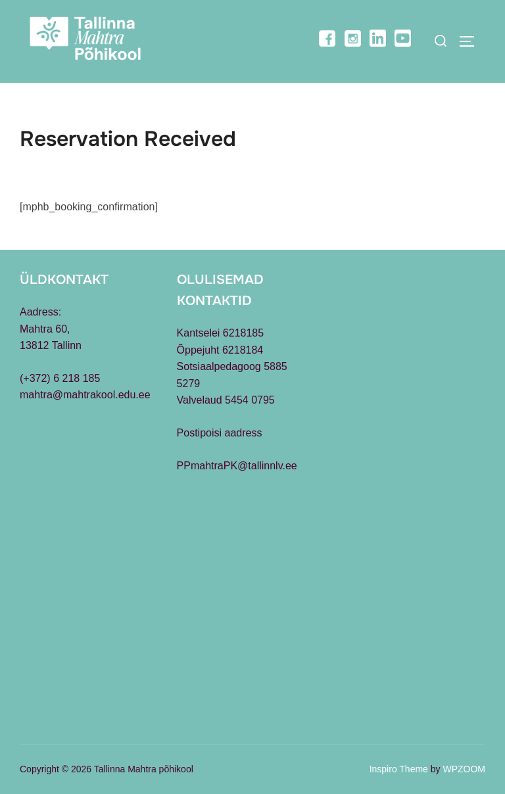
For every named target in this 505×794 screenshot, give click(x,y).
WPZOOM (464, 769)
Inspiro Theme (399, 769)
